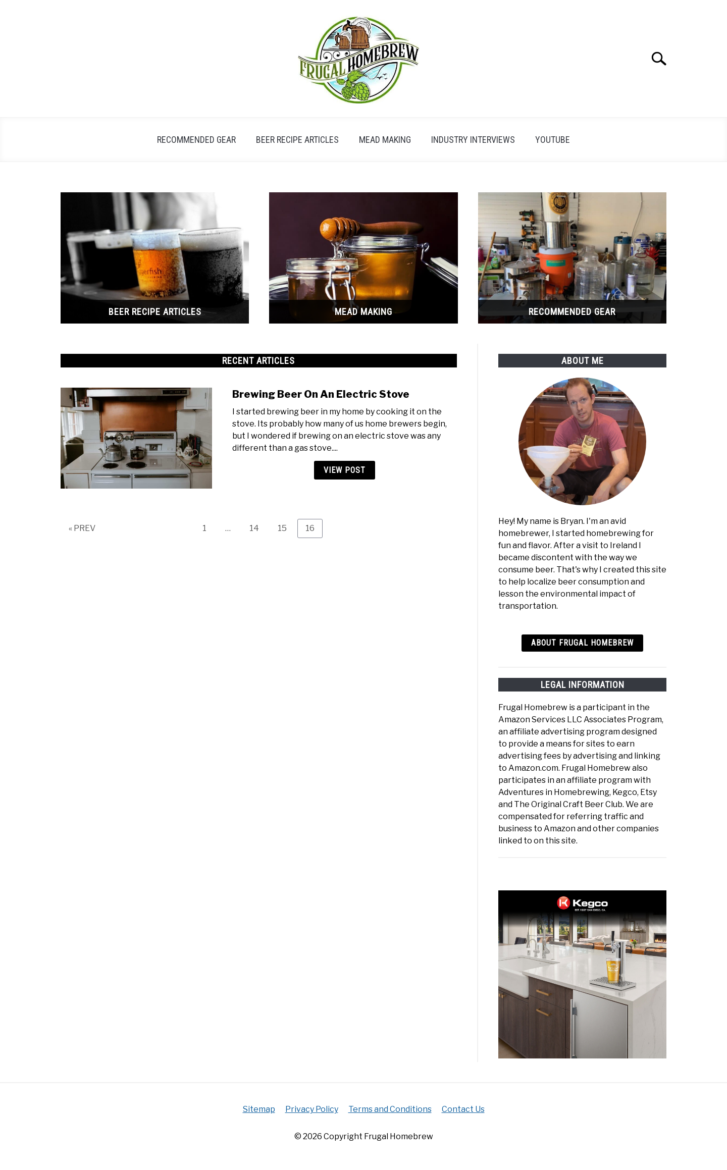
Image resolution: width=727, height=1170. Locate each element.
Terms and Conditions (390, 1109)
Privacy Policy (311, 1109)
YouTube (552, 139)
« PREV (82, 528)
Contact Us (463, 1109)
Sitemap (259, 1109)
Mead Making (385, 139)
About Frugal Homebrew (582, 643)
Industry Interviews (473, 139)
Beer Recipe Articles (297, 139)
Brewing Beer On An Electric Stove (320, 394)
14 (258, 528)
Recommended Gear (196, 139)
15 (286, 528)
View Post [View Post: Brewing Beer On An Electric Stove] (345, 470)
